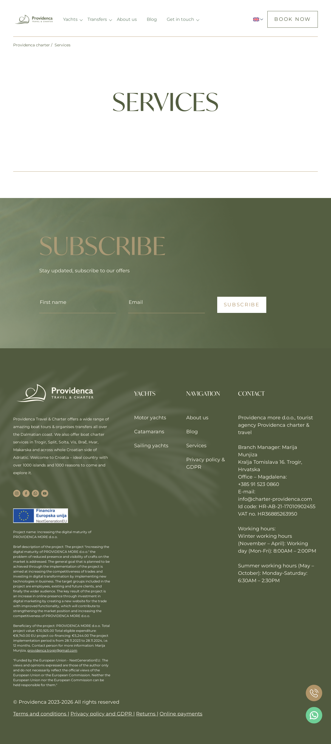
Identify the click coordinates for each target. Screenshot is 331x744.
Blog (152, 19)
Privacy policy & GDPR (205, 463)
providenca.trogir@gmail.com (52, 650)
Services (196, 446)
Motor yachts (150, 418)
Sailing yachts (151, 446)
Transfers (97, 19)
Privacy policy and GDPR (101, 714)
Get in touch (181, 19)
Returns (146, 714)
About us (127, 19)
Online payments (181, 714)
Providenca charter (31, 45)
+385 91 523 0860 (258, 484)
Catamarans (149, 432)
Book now (292, 19)
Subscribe (242, 305)
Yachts (71, 19)
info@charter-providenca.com (275, 499)
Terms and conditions (40, 714)
